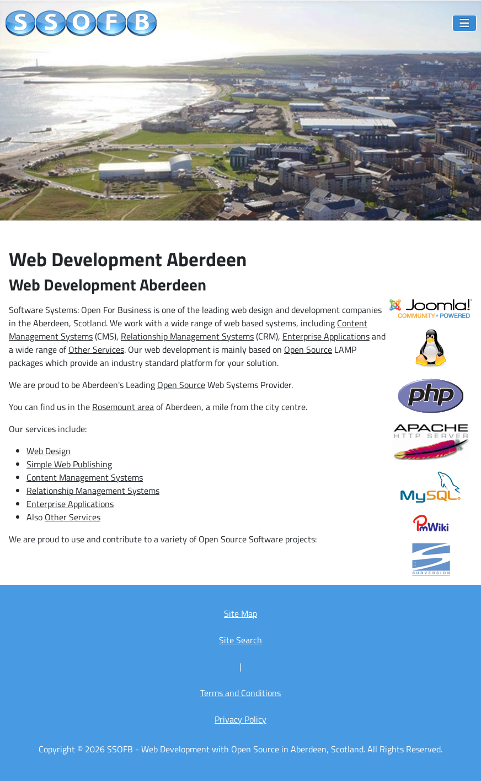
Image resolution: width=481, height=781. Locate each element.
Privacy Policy (240, 719)
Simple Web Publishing (69, 464)
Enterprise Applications (326, 336)
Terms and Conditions (240, 692)
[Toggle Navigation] (464, 23)
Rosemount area (123, 406)
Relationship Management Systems (187, 336)
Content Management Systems (84, 477)
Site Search (240, 640)
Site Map (240, 613)
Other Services (96, 349)
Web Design (48, 450)
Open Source (308, 349)
